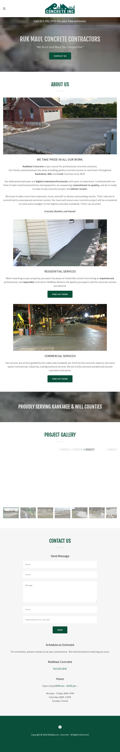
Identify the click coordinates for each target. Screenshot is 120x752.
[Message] (60, 591)
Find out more (60, 294)
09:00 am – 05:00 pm (65, 685)
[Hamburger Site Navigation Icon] (5, 8)
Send (60, 630)
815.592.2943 (48, 21)
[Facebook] (60, 727)
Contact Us (60, 56)
